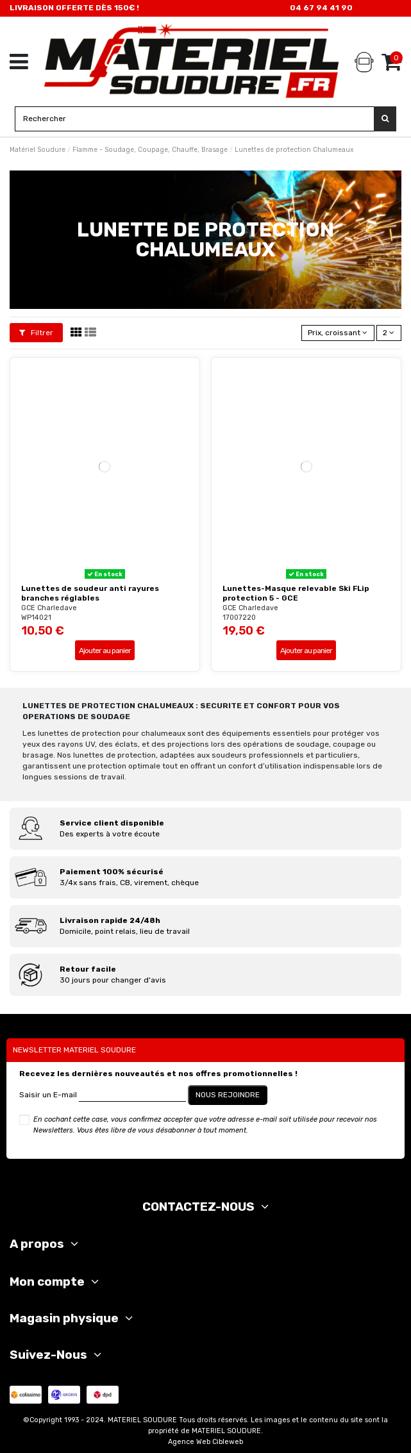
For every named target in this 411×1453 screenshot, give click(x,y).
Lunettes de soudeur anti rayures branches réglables (90, 593)
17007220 (239, 617)
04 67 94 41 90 (321, 7)
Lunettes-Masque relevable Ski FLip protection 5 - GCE (295, 593)
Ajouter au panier (105, 650)
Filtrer (36, 332)
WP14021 (36, 617)
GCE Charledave (49, 608)
